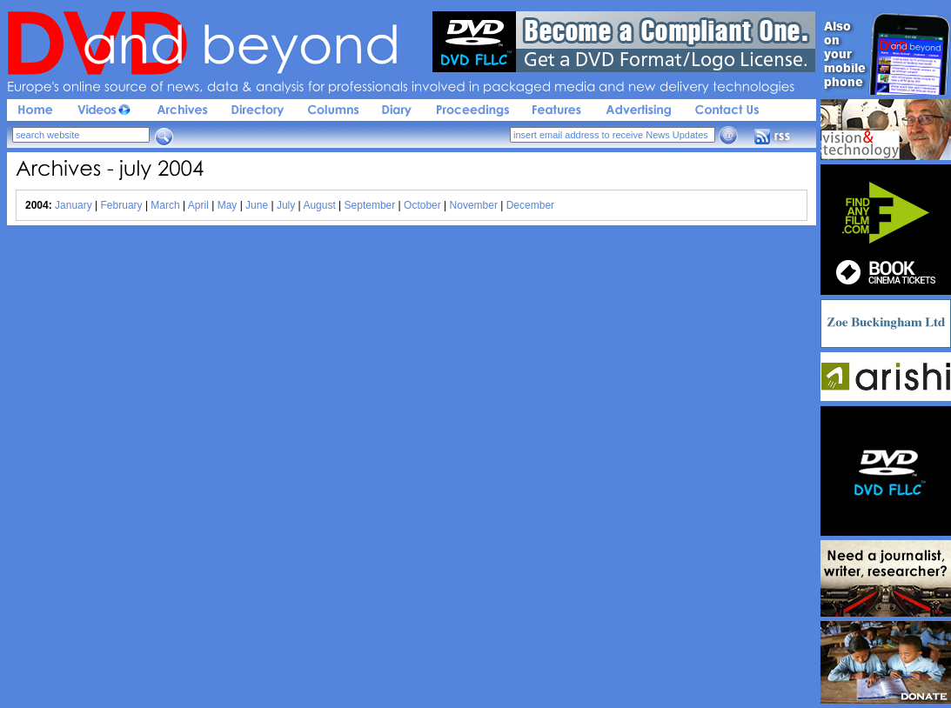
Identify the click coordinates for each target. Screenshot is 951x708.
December (530, 205)
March (165, 205)
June (256, 205)
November (474, 205)
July (286, 205)
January (73, 205)
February (122, 205)
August (319, 205)
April (198, 205)
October (422, 205)
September (370, 205)
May (228, 205)
